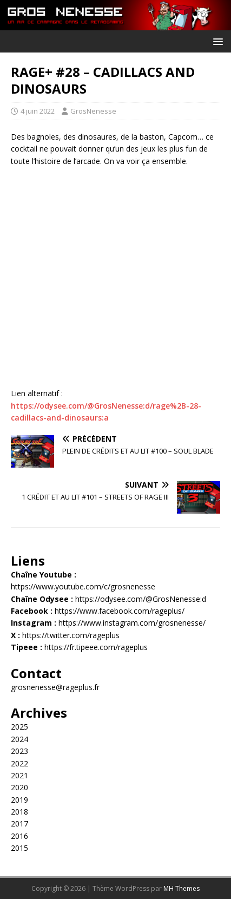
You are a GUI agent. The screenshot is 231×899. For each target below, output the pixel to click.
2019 (19, 800)
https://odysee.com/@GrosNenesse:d (140, 599)
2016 (19, 836)
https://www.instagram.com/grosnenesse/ (132, 623)
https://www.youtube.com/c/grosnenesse (83, 586)
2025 (19, 726)
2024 (19, 739)
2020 (19, 787)
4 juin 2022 (38, 111)
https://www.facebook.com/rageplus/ (119, 611)
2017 (19, 823)
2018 (19, 811)
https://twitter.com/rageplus (71, 635)
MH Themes (181, 888)
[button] (216, 41)
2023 (19, 751)
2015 (19, 848)
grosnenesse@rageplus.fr (55, 687)
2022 (19, 763)
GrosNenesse (93, 111)
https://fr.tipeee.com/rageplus (96, 647)
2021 (19, 775)
